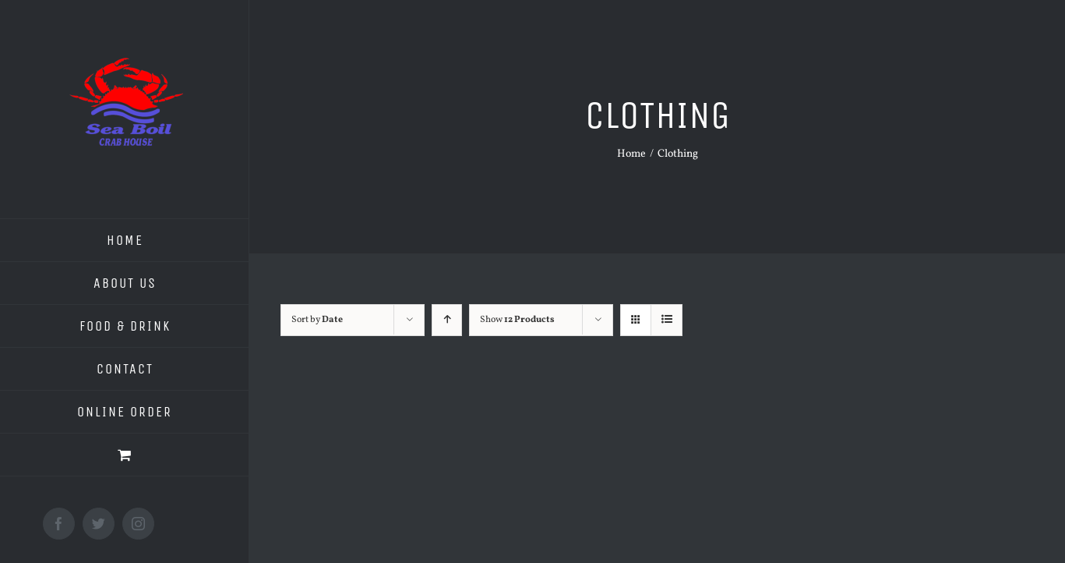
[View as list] (666, 320)
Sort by (317, 319)
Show (517, 319)
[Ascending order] (447, 320)
